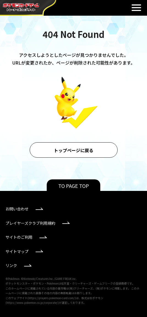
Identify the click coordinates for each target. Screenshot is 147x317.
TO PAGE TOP (73, 185)
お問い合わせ (17, 209)
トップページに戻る (73, 150)
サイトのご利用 (18, 237)
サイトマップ (17, 251)
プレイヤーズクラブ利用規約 (30, 223)
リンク (11, 265)
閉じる (136, 7)
